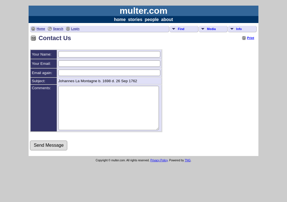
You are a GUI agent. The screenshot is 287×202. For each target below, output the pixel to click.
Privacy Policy (159, 168)
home (120, 19)
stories (135, 19)
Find (181, 29)
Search (58, 28)
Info (239, 29)
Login (75, 28)
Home (40, 28)
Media (211, 29)
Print (250, 38)
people (152, 19)
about (167, 19)
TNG (188, 168)
